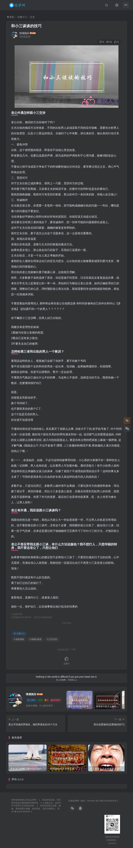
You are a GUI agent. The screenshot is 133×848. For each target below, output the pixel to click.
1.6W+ (31, 700)
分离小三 (22, 17)
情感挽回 (24, 33)
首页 (10, 17)
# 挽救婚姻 (19, 639)
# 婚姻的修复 (35, 639)
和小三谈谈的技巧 (26, 26)
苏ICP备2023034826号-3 (107, 801)
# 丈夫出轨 (52, 639)
